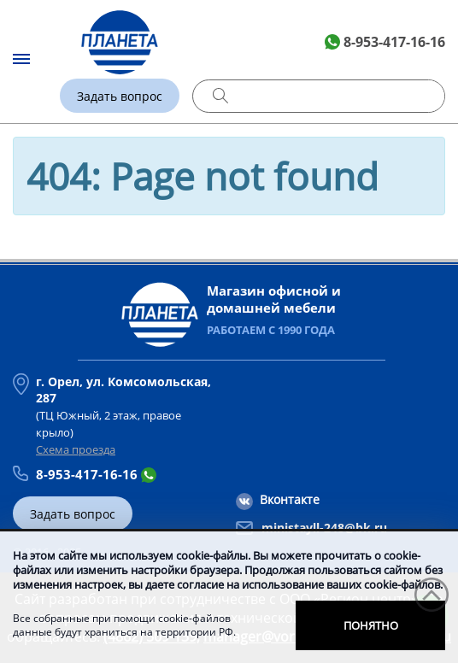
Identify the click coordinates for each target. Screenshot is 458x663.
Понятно (371, 625)
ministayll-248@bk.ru (324, 527)
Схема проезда (75, 449)
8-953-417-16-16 (394, 41)
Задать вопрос (119, 96)
